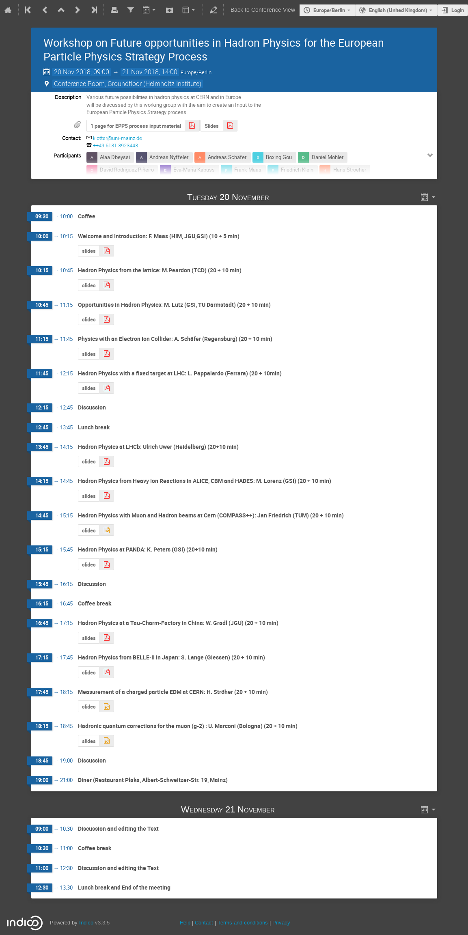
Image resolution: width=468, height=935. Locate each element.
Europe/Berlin (329, 10)
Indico (86, 922)
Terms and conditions (243, 922)
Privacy (281, 922)
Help (185, 922)
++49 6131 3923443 (115, 145)
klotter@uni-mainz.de (117, 138)
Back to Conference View (263, 10)
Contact (204, 922)
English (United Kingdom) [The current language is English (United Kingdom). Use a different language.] (398, 10)
